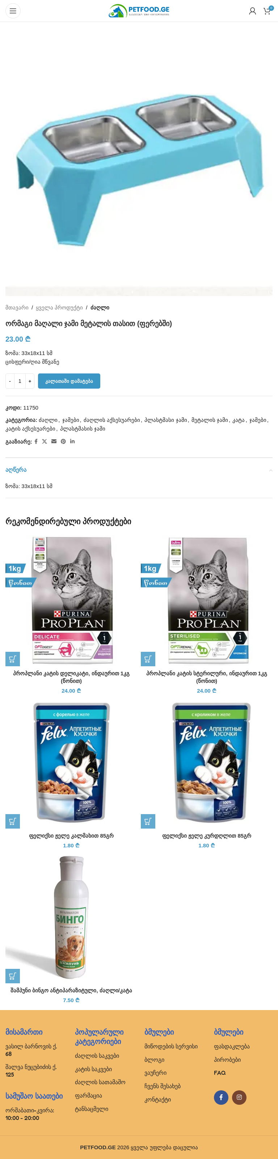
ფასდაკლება (232, 1046)
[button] (12, 659)
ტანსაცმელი (91, 1108)
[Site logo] (139, 10)
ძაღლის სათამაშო (100, 1082)
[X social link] (44, 441)
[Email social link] (54, 441)
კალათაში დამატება (69, 381)
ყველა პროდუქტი (59, 307)
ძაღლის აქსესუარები (112, 420)
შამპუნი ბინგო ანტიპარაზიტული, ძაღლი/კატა (71, 990)
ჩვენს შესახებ (162, 1086)
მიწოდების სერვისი (171, 1046)
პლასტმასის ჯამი (82, 428)
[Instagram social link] (239, 1097)
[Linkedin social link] (72, 441)
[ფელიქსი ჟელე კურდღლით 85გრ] (207, 763)
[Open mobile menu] (13, 11)
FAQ (220, 1072)
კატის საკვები (93, 1069)
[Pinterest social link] (63, 441)
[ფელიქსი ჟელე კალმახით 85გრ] (71, 763)
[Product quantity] (19, 381)
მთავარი (17, 307)
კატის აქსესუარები (30, 428)
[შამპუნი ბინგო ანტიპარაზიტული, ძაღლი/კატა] (71, 917)
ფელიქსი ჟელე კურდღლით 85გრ (206, 836)
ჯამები (70, 420)
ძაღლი (99, 307)
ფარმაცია (88, 1095)
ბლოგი (154, 1059)
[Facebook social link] (36, 441)
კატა (238, 420)
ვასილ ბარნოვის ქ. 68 (31, 1050)
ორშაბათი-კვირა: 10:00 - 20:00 (29, 1114)
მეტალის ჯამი (209, 420)
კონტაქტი (157, 1099)
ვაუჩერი (155, 1072)
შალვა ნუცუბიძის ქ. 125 (30, 1070)
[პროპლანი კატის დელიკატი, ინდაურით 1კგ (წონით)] (71, 600)
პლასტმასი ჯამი (165, 420)
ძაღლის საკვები (97, 1055)
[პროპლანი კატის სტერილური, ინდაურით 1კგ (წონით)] (207, 600)
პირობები (227, 1059)
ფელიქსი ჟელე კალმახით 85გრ (71, 836)
